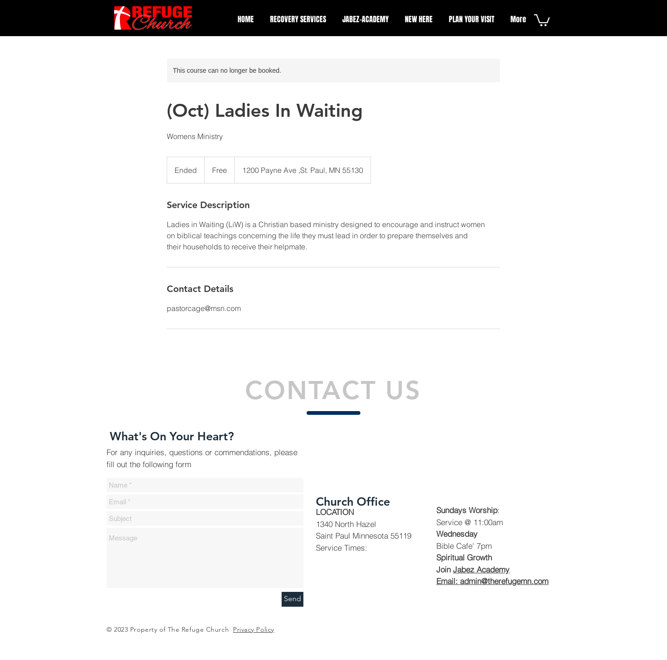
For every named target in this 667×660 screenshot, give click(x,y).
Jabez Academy (481, 569)
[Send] (292, 599)
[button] (542, 19)
